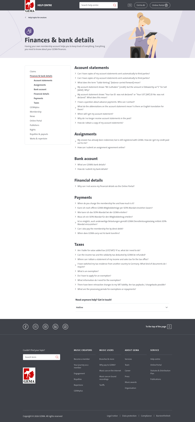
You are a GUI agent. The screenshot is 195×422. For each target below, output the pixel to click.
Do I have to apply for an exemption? (94, 275)
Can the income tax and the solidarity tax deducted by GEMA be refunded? (111, 254)
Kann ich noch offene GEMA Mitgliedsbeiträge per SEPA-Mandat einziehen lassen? (115, 207)
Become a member (82, 359)
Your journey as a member (81, 366)
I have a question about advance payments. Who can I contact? (106, 102)
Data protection (129, 415)
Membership (35, 111)
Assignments (40, 85)
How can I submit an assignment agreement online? (101, 147)
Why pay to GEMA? (107, 365)
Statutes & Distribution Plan (160, 372)
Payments (38, 98)
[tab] (122, 307)
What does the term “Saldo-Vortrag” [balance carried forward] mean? (109, 82)
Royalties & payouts (39, 134)
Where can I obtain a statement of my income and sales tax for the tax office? (112, 259)
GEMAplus (34, 107)
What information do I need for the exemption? (99, 280)
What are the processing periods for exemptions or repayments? (106, 289)
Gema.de (141, 5)
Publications (155, 379)
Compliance (146, 415)
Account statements (43, 80)
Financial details (41, 93)
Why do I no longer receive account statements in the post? (104, 118)
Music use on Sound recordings (107, 378)
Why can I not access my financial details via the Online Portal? (106, 186)
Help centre (155, 359)
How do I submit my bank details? (92, 169)
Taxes (36, 102)
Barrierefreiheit (163, 415)
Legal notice (112, 415)
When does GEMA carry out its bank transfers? (98, 233)
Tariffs (102, 385)
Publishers (34, 125)
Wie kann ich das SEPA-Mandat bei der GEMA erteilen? (102, 212)
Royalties (78, 379)
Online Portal (36, 120)
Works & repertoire (38, 138)
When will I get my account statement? (95, 113)
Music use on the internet (110, 370)
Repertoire (78, 385)
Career (127, 370)
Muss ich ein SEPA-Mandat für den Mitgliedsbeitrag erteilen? (105, 216)
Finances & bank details (41, 76)
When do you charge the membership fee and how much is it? (105, 203)
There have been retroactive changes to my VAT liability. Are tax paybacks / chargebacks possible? (121, 284)
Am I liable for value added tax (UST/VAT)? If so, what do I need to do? (108, 250)
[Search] (98, 5)
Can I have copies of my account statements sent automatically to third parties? (113, 73)
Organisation (130, 388)
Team (127, 365)
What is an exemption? (88, 271)
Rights (33, 129)
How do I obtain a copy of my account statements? (100, 122)
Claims (33, 71)
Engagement (79, 373)
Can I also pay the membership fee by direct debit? (100, 228)
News (32, 116)
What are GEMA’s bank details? (91, 164)
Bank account (40, 89)
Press (127, 376)
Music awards (131, 382)
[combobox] (41, 357)
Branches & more (106, 359)
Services (128, 359)
